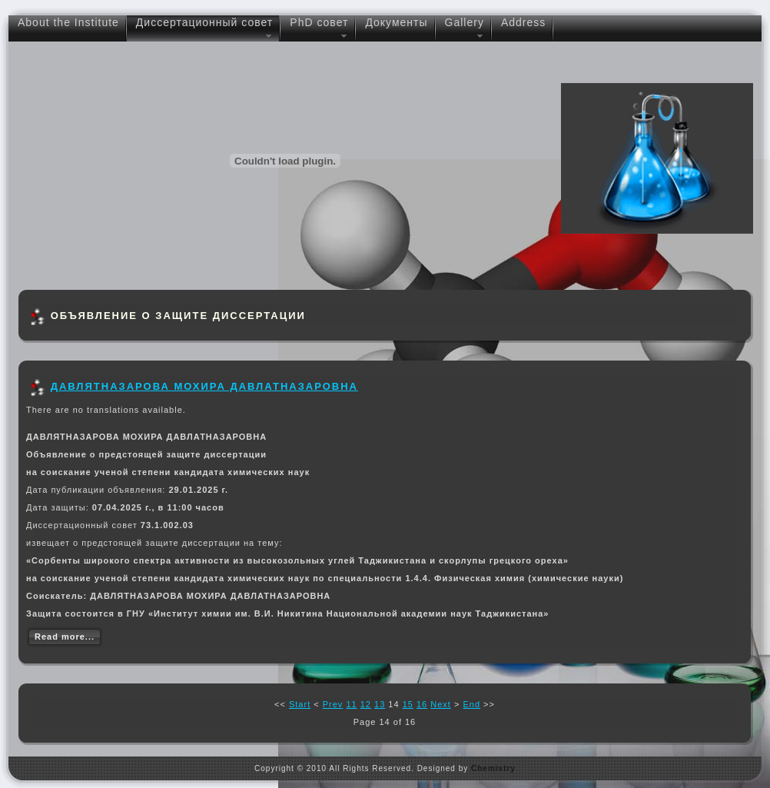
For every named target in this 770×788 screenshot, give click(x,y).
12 (365, 704)
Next (440, 704)
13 (379, 704)
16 (422, 704)
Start (299, 704)
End (471, 704)
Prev (333, 704)
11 (351, 704)
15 (408, 704)
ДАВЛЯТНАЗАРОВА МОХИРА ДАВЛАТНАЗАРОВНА (204, 386)
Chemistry (493, 768)
